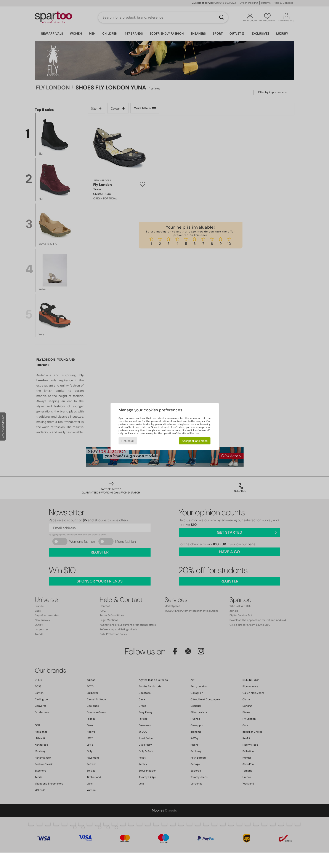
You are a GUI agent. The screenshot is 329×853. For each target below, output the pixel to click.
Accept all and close (195, 440)
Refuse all (127, 440)
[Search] (221, 17)
